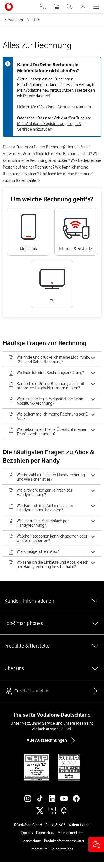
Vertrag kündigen (70, 833)
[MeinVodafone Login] (83, 6)
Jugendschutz (30, 841)
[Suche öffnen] (69, 6)
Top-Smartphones (52, 623)
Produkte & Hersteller (52, 645)
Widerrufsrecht (79, 824)
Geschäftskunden (26, 691)
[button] (96, 844)
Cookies (27, 833)
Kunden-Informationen (52, 600)
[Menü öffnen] (96, 6)
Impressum (39, 849)
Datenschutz (45, 833)
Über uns (52, 668)
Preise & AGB (55, 824)
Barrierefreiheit (62, 849)
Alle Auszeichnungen (52, 740)
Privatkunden (14, 19)
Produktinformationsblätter (64, 841)
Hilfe (36, 19)
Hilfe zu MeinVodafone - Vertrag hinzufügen (54, 106)
